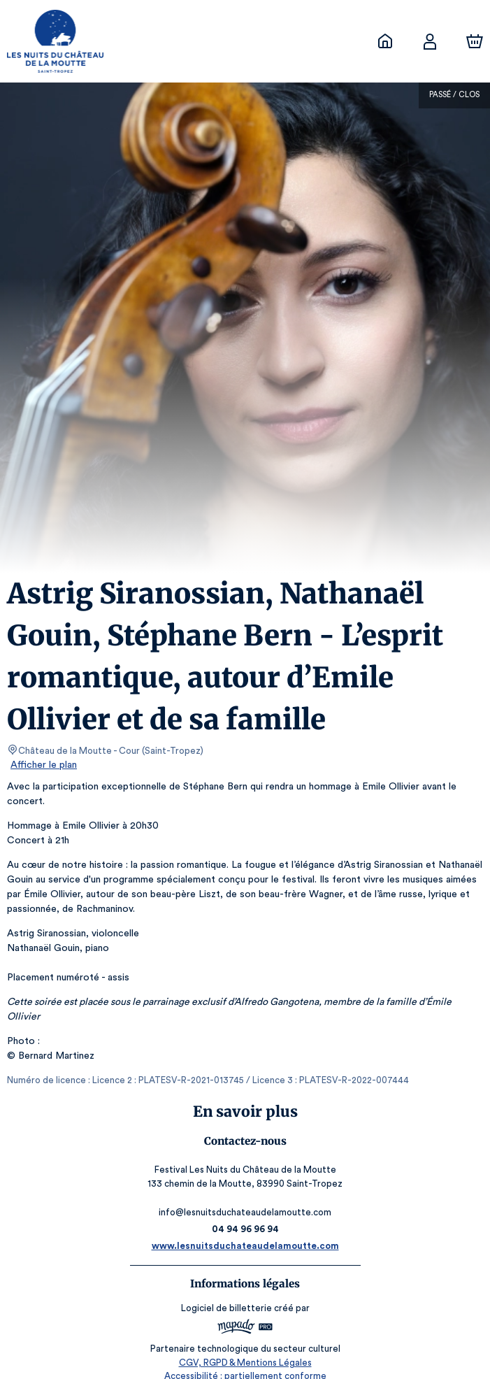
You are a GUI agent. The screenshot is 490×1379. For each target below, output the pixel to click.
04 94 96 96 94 (245, 1214)
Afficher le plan (42, 765)
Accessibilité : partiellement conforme (245, 1361)
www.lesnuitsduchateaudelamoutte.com (245, 1231)
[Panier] (474, 41)
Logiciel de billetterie (227, 1293)
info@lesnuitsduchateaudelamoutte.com (245, 1197)
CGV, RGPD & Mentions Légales (245, 1348)
